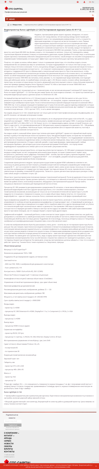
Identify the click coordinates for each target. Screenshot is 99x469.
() (93, 11)
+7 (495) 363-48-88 (9, 452)
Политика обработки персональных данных (12, 426)
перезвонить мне (88, 7)
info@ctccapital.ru (9, 454)
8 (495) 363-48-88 (87, 9)
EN (90, 2)
